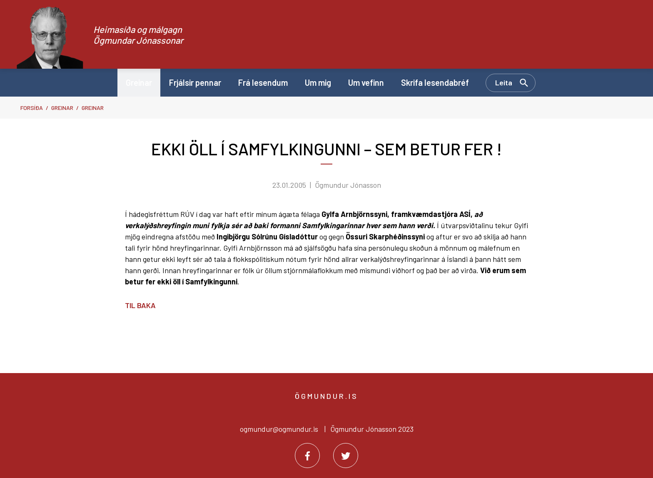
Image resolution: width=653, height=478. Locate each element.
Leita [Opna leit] (503, 82)
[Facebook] (307, 455)
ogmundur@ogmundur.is (279, 428)
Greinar (62, 107)
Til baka (140, 305)
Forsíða (31, 107)
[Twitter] (345, 455)
